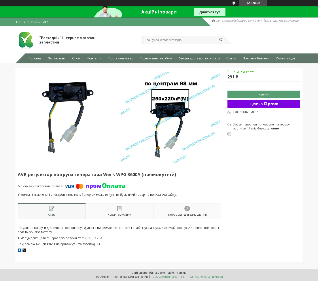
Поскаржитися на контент (168, 277)
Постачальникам (121, 58)
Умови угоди (285, 58)
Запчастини (57, 58)
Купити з (264, 104)
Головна (35, 58)
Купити (264, 94)
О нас (76, 58)
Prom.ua (181, 273)
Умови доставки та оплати (199, 58)
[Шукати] (220, 40)
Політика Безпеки (256, 58)
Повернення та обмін (156, 58)
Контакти (94, 58)
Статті (231, 58)
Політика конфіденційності (205, 277)
